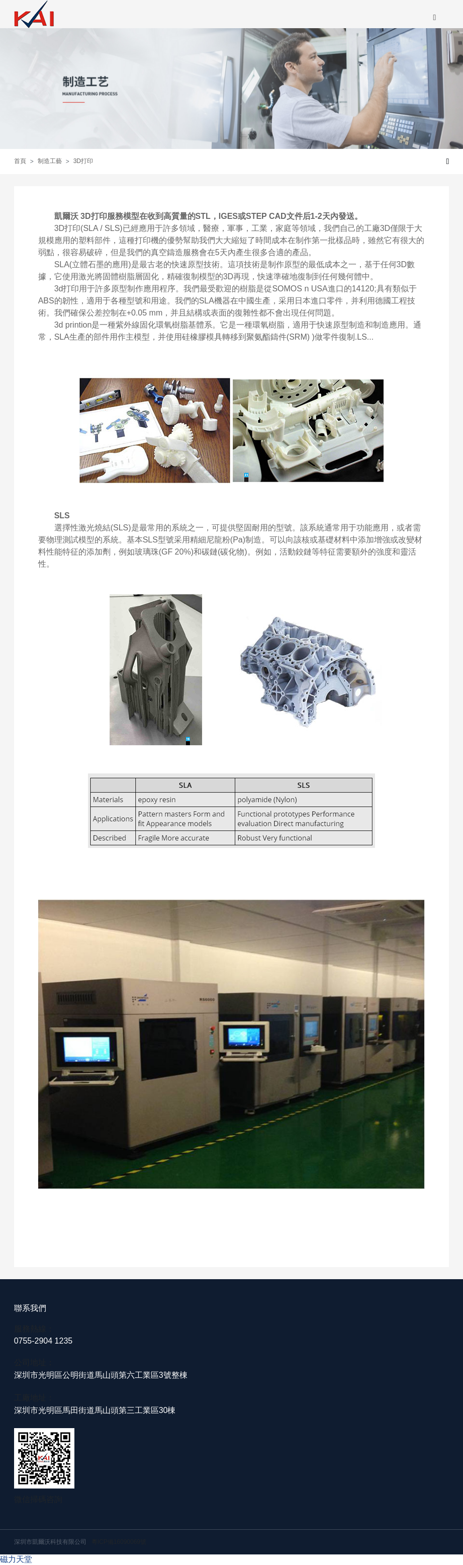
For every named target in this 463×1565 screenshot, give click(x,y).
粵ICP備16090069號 (118, 1541)
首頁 (20, 161)
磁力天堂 (16, 1559)
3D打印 (83, 161)
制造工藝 (50, 161)
